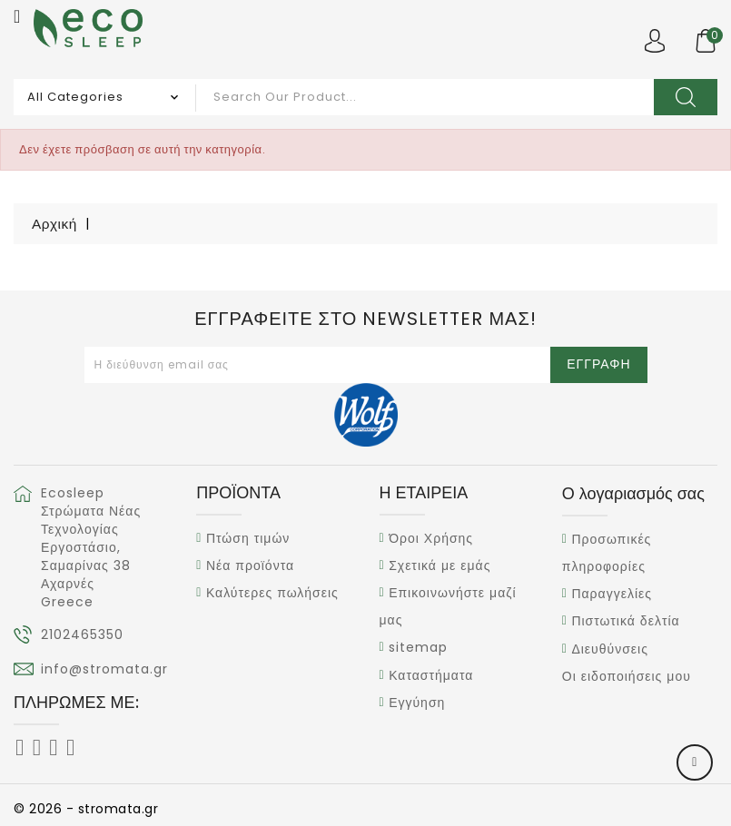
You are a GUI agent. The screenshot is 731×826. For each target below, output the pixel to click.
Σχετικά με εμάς (439, 565)
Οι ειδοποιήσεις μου (626, 676)
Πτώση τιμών (248, 538)
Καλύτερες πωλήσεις (272, 593)
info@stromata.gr (104, 669)
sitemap (418, 648)
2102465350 (82, 634)
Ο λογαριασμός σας (633, 493)
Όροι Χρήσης (431, 538)
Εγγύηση (417, 702)
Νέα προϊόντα (250, 565)
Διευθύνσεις (609, 649)
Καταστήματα (431, 675)
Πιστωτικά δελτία (625, 622)
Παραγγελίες (611, 594)
